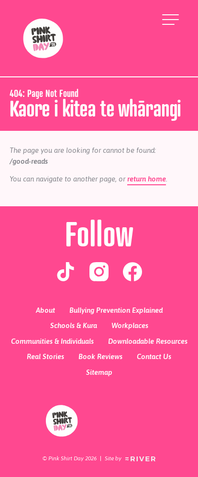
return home (146, 179)
